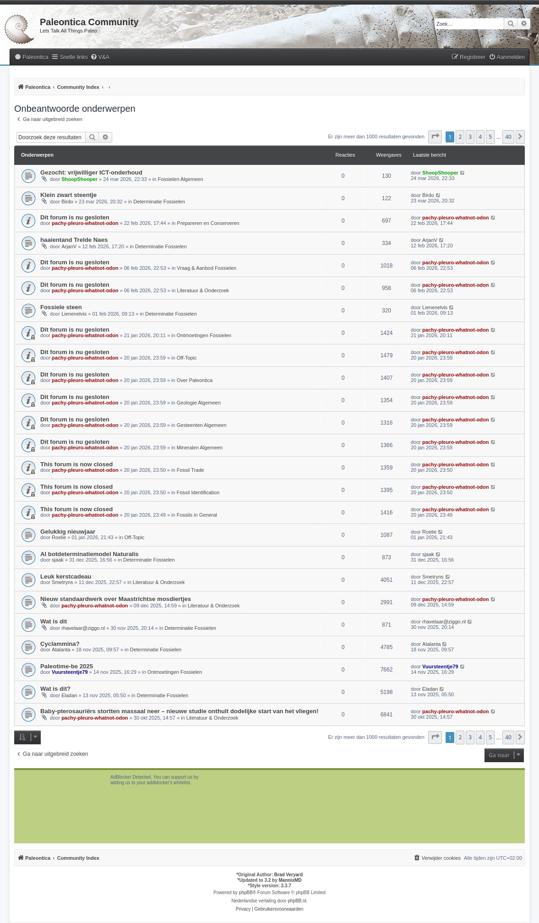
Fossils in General (197, 515)
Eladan (69, 695)
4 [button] (480, 137)
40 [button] (508, 137)
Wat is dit (53, 621)
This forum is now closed (76, 464)
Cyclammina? (60, 643)
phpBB (246, 892)
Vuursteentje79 (69, 672)
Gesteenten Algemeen (202, 425)
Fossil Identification (198, 492)
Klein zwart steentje (68, 194)
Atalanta (61, 649)
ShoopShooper (79, 179)
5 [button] (490, 137)
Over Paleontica (194, 380)
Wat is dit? (55, 688)
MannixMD (290, 880)
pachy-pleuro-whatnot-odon (85, 223)
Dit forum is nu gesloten (74, 217)
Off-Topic (187, 357)
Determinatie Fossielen (159, 201)
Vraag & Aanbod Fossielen (206, 268)
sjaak (58, 560)
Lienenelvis (74, 314)
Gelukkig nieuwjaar (67, 531)
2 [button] (460, 137)
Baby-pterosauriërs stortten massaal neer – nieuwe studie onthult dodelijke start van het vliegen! (179, 711)
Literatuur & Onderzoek (203, 290)
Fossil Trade (190, 470)
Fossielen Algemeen (180, 179)
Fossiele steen (61, 307)
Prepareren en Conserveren (208, 223)
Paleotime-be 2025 (66, 666)
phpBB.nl (297, 900)
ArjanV (68, 246)
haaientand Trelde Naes (74, 239)
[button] (435, 137)
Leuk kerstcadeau (65, 576)
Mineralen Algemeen (200, 447)
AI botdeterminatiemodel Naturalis (89, 554)
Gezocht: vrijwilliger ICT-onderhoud (91, 172)
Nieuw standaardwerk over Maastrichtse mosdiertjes (115, 598)
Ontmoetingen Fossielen (204, 335)
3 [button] (470, 137)
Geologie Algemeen (199, 402)
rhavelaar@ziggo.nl (83, 628)
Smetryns (62, 582)
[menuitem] (31, 57)
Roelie (59, 537)
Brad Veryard (288, 874)
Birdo (67, 201)
